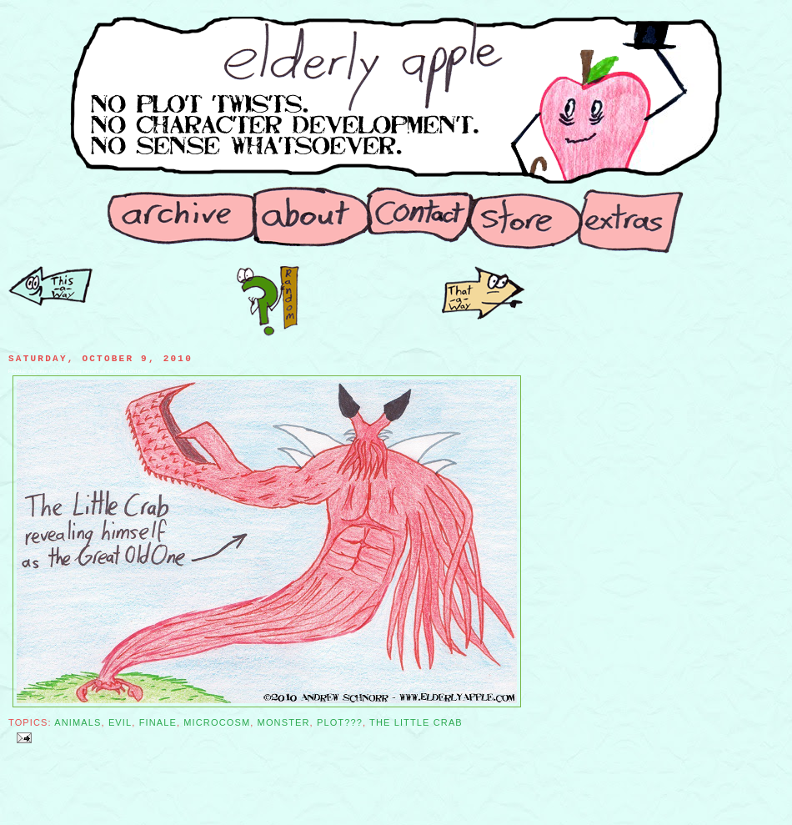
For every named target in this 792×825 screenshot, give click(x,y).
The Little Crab (416, 722)
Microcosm (216, 722)
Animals (77, 722)
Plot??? (340, 722)
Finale (158, 722)
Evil (120, 722)
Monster (284, 722)
